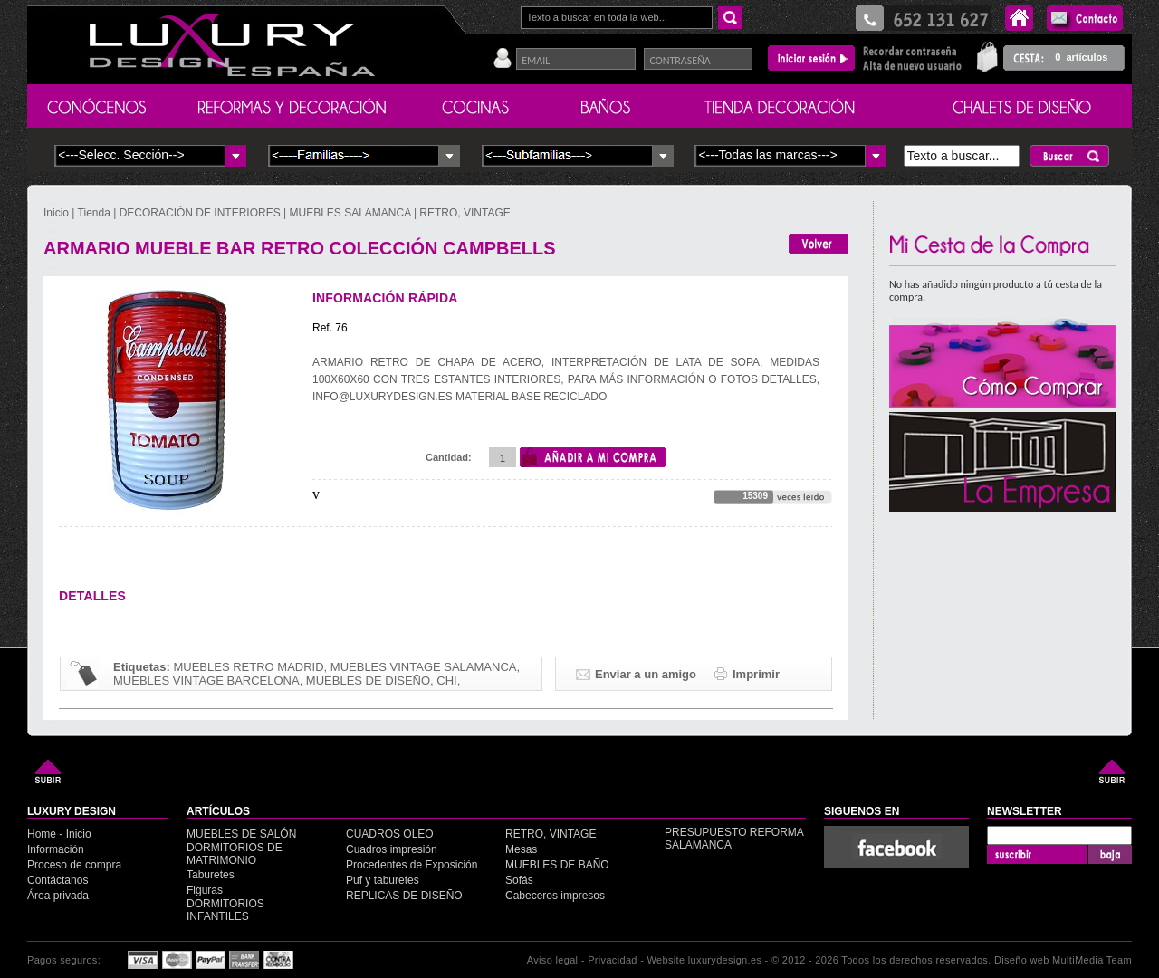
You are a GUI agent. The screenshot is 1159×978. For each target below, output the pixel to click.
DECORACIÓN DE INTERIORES (201, 212)
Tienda (94, 212)
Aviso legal (553, 959)
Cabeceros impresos (555, 895)
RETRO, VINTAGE (464, 212)
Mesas (521, 849)
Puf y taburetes (382, 880)
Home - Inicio (59, 834)
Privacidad (612, 959)
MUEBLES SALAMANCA (350, 212)
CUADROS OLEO (390, 834)
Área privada (58, 895)
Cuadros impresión (391, 849)
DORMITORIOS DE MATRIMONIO (235, 854)
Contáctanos (57, 880)
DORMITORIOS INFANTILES (225, 910)
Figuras (205, 890)
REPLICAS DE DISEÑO (404, 895)
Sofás (519, 880)
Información (55, 849)
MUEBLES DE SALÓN (241, 834)
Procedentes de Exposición (411, 864)
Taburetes (211, 874)
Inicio (57, 212)
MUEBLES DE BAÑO (557, 864)
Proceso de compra (74, 864)
